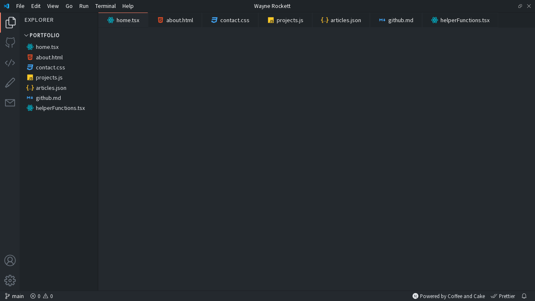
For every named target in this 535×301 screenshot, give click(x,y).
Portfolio (41, 35)
